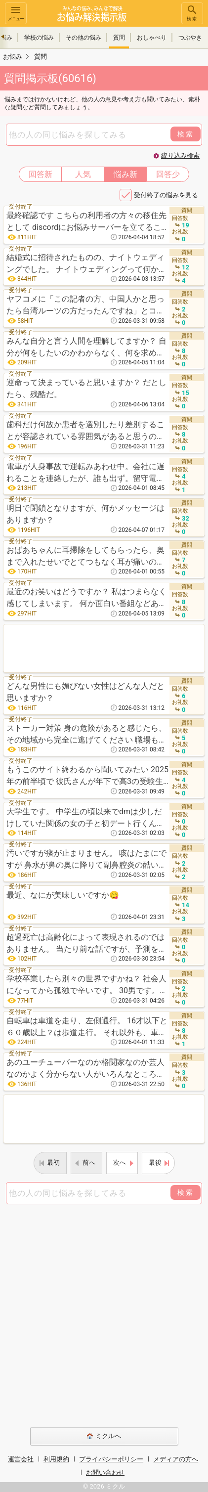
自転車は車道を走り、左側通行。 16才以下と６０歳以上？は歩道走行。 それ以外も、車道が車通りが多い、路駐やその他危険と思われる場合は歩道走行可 (86, 1027)
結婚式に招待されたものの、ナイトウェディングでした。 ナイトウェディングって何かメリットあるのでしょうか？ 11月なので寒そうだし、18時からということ (86, 264)
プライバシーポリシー (111, 1459)
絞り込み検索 (180, 155)
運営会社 (21, 1459)
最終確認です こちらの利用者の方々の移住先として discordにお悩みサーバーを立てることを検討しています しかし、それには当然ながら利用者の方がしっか (87, 222)
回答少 (168, 174)
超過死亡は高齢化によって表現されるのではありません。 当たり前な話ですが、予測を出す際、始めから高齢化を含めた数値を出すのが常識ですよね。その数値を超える (86, 944)
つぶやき (190, 37)
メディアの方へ (175, 1459)
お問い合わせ (105, 1472)
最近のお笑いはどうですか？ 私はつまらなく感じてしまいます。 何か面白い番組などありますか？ (86, 598)
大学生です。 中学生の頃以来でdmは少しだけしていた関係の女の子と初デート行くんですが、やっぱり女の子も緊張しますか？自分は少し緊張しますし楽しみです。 (85, 818)
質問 (119, 37)
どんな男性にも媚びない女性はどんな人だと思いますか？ (85, 691)
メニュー (16, 12)
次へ (119, 1162)
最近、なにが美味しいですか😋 (62, 895)
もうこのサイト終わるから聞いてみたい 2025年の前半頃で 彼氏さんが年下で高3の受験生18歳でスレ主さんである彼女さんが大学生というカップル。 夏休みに (87, 776)
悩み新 (125, 174)
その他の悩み (83, 37)
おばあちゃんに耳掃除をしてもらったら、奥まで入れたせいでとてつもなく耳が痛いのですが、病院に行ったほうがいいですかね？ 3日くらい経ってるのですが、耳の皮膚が (85, 557)
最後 (155, 1162)
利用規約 (56, 1459)
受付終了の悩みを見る (166, 195)
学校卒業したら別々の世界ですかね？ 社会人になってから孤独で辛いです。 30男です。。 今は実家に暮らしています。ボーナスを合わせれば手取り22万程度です (86, 985)
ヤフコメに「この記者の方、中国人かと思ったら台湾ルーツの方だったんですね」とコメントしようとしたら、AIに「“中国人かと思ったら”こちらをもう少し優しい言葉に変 (86, 305)
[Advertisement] (104, 648)
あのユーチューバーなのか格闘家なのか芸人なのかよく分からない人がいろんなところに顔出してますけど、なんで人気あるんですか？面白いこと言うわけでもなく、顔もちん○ (87, 1069)
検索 (192, 12)
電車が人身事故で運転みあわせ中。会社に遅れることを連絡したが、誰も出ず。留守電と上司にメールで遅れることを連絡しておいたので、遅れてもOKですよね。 (85, 473)
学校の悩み (39, 37)
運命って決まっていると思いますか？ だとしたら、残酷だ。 (86, 388)
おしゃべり (151, 37)
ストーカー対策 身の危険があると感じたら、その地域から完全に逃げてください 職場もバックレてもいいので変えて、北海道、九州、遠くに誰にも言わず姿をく (86, 734)
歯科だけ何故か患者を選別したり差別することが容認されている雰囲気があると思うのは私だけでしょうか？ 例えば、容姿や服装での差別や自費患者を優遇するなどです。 (86, 431)
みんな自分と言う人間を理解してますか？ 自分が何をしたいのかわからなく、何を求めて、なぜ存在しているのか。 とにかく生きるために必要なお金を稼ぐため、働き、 (86, 347)
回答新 (40, 174)
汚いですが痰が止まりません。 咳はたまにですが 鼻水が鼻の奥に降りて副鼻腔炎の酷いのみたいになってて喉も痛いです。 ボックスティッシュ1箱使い (86, 860)
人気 (83, 174)
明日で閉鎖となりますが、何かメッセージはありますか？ (85, 514)
